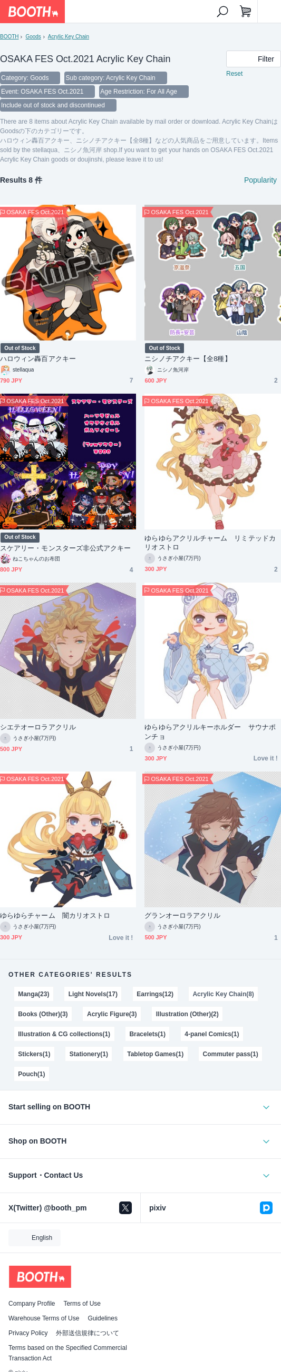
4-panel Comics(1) (212, 1034)
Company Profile (31, 1303)
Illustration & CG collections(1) (64, 1034)
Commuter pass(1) (230, 1054)
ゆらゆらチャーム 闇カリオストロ (55, 915)
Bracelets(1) (147, 1034)
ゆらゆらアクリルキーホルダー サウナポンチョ (210, 731)
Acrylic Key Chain (68, 36)
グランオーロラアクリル (182, 915)
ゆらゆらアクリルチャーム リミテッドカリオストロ (210, 543)
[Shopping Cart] (245, 11)
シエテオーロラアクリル (38, 727)
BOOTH (9, 36)
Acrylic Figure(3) (112, 1014)
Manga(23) (33, 994)
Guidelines (103, 1318)
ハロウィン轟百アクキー (38, 359)
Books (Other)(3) (42, 1014)
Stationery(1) (89, 1054)
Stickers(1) (34, 1054)
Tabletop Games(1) (155, 1054)
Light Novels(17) (93, 994)
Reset (234, 73)
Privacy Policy (27, 1333)
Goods (33, 36)
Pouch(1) (31, 1074)
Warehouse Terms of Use (43, 1318)
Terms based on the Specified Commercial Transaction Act (67, 1353)
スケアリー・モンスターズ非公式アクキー (65, 548)
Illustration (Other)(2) (187, 1014)
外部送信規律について (87, 1333)
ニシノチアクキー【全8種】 (187, 359)
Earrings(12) (155, 994)
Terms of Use (82, 1303)
